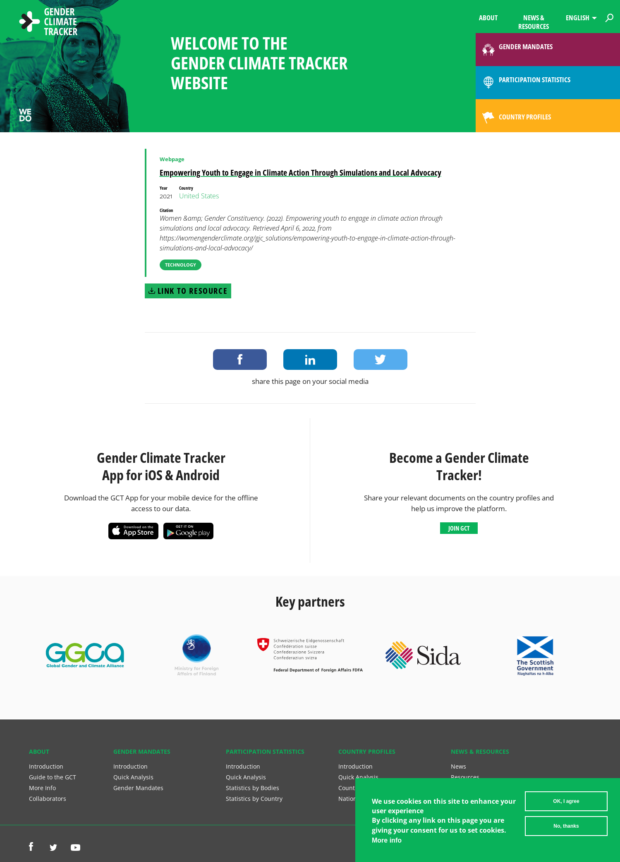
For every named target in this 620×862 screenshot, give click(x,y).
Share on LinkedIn (310, 359)
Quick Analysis (133, 777)
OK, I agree (566, 804)
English (577, 17)
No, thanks (566, 829)
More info (387, 843)
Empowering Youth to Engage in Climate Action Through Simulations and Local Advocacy (300, 172)
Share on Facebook (240, 359)
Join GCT (458, 528)
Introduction (46, 766)
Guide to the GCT (52, 777)
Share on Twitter (380, 359)
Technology (180, 265)
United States (199, 195)
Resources (465, 777)
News (458, 766)
